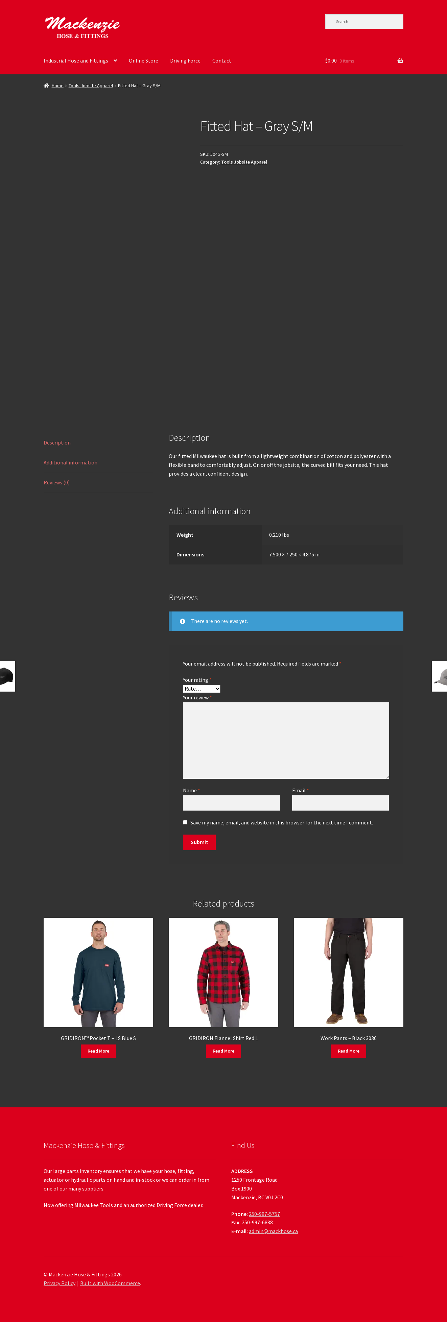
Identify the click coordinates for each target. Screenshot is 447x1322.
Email (300, 790)
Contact (221, 60)
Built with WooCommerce (110, 1283)
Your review (197, 697)
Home (58, 85)
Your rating (197, 679)
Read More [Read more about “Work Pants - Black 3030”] (348, 1051)
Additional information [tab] (70, 462)
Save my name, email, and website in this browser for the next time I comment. (281, 822)
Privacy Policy (59, 1283)
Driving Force (185, 60)
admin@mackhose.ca (273, 1231)
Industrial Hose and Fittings (76, 60)
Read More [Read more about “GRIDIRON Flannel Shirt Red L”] (223, 1051)
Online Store (143, 60)
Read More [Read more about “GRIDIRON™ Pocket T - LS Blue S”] (98, 1051)
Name (191, 790)
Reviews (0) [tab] (57, 482)
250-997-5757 (264, 1213)
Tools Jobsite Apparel (91, 85)
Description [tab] (57, 442)
